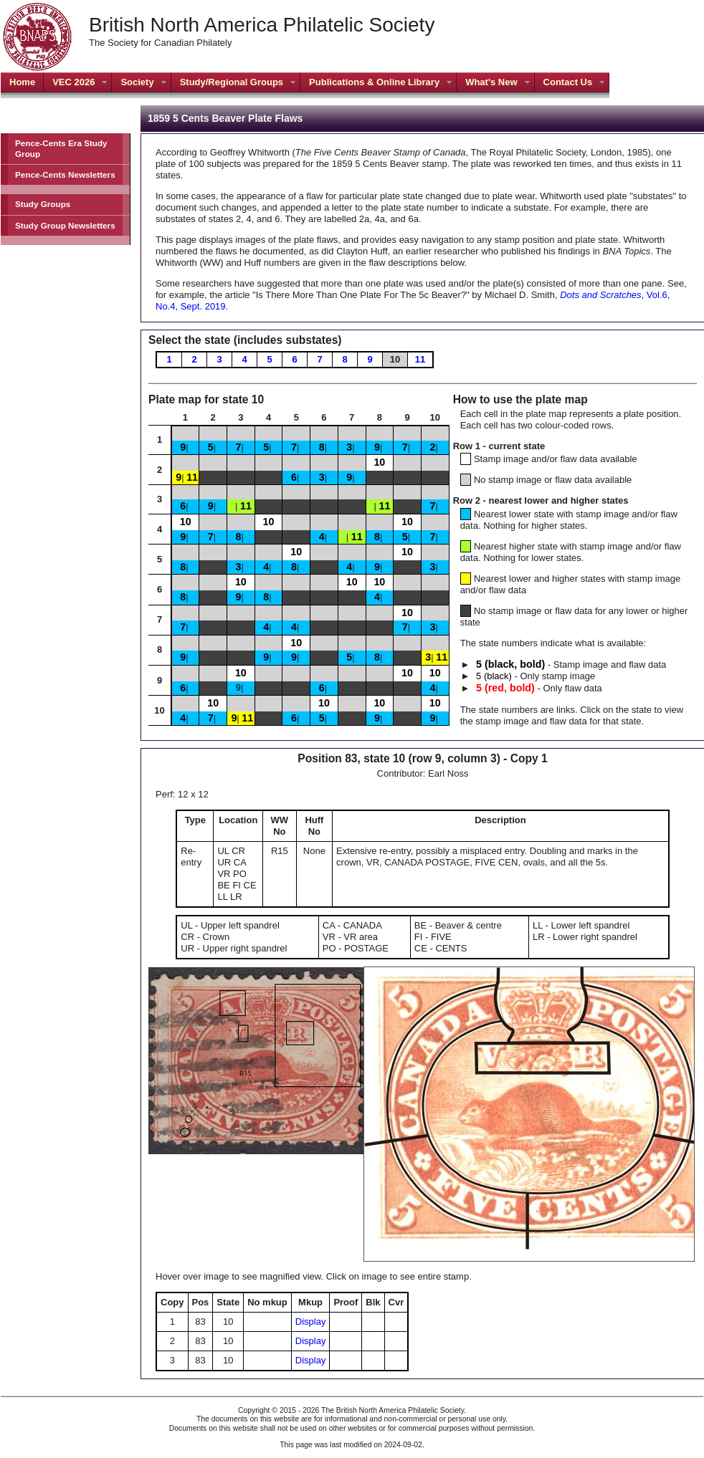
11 (420, 359)
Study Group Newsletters (65, 225)
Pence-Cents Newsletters (65, 174)
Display (310, 1321)
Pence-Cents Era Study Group (61, 148)
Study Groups (42, 203)
